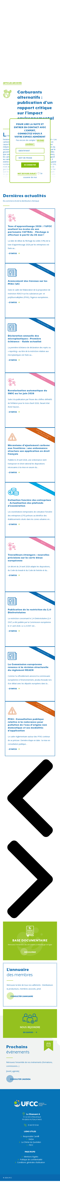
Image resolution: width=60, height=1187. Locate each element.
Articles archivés (12, 83)
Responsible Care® (31, 1136)
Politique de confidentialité (31, 1159)
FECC (31, 1145)
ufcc (10, 1178)
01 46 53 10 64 (32, 1125)
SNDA (31, 1139)
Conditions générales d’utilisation (31, 1162)
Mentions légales (31, 1156)
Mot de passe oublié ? (27, 173)
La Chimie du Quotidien (31, 1142)
